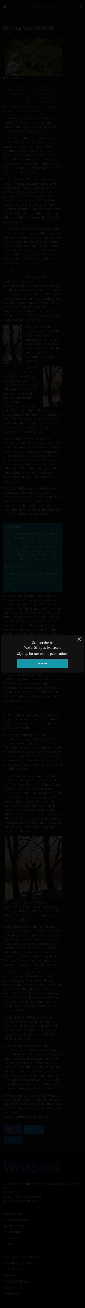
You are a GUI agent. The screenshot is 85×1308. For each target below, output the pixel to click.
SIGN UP (43, 663)
